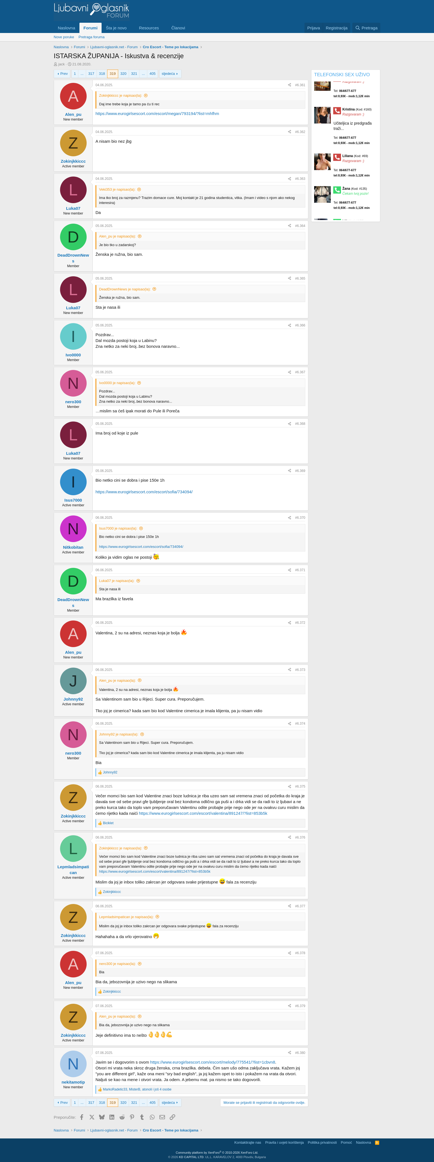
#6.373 (300, 670)
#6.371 (300, 570)
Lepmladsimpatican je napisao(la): (126, 917)
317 (91, 73)
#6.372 (300, 623)
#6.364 (300, 226)
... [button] (82, 73)
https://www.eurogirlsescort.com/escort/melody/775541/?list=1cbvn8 (212, 1062)
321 (134, 73)
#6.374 (300, 724)
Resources (149, 27)
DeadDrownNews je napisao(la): (125, 289)
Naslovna (66, 27)
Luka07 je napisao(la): (117, 581)
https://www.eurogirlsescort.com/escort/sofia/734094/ (144, 491)
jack (61, 64)
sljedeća (168, 73)
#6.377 (300, 906)
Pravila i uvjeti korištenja (284, 1142)
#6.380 (300, 1053)
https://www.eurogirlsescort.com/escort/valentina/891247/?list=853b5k (203, 813)
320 (123, 73)
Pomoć (346, 1142)
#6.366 (300, 325)
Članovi (178, 27)
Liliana (355, 163)
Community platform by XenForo (217, 1152)
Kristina (357, 116)
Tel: (352, 100)
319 (113, 73)
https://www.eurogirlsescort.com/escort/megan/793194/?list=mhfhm (157, 113)
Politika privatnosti (322, 1142)
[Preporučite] (289, 85)
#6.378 (300, 953)
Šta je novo (116, 27)
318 (102, 73)
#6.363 (300, 179)
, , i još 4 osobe (137, 1089)
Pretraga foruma (92, 37)
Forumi (91, 27)
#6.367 (300, 372)
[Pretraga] (366, 28)
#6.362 (300, 132)
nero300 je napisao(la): (117, 964)
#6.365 (300, 278)
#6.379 (300, 1006)
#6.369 (300, 471)
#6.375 (300, 786)
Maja (353, 84)
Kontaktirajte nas (247, 1142)
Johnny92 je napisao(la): (118, 734)
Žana (354, 196)
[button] (131, 28)
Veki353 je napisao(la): (117, 189)
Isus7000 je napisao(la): (118, 528)
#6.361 (300, 85)
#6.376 (300, 837)
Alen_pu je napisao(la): (117, 236)
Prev (64, 73)
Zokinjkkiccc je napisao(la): (120, 95)
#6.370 (300, 518)
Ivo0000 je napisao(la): (117, 383)
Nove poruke (64, 37)
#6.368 (300, 424)
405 (152, 73)
